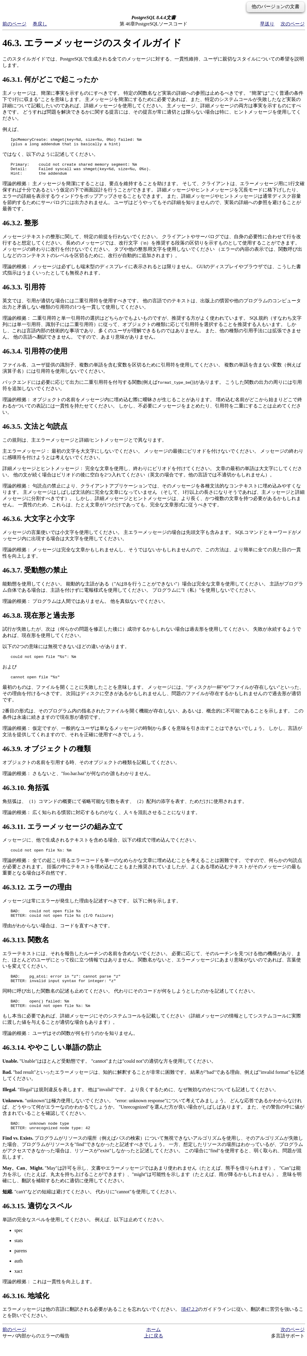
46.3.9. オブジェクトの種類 (46, 755)
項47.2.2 (189, 1323)
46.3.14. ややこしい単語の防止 (51, 1060)
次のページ (293, 23)
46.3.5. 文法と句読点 (34, 431)
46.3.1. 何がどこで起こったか (50, 79)
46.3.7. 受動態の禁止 (34, 575)
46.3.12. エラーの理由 (37, 894)
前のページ (14, 23)
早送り (267, 23)
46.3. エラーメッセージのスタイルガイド (92, 42)
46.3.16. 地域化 (25, 1310)
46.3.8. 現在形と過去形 (38, 620)
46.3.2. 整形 (20, 227)
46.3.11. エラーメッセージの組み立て (63, 833)
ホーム (153, 1343)
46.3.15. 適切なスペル (37, 1220)
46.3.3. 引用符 (24, 291)
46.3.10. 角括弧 (25, 794)
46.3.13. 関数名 (25, 949)
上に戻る (153, 1350)
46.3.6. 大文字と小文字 (38, 523)
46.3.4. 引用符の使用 (34, 356)
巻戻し (40, 23)
